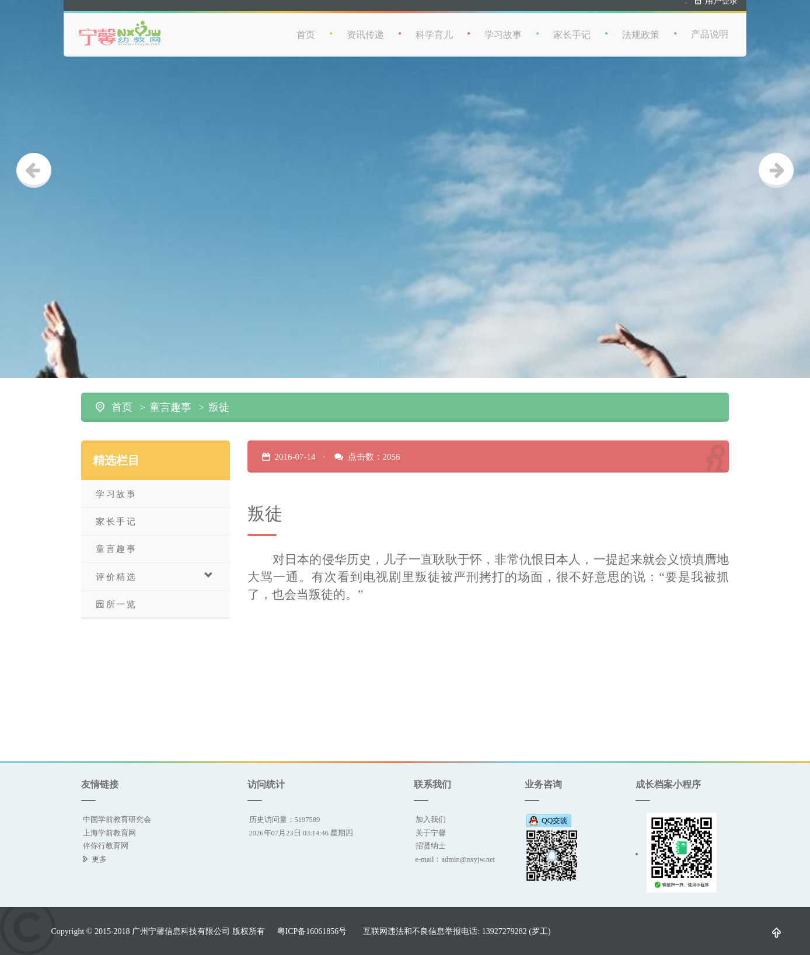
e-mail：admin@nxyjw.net (455, 859)
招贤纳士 (431, 845)
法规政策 (640, 29)
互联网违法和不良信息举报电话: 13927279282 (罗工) (456, 931)
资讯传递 (365, 29)
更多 (99, 859)
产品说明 (709, 29)
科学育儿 (434, 29)
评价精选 (155, 576)
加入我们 (431, 819)
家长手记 (572, 29)
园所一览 (116, 604)
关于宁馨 (431, 833)
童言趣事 (170, 407)
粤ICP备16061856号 (312, 931)
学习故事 (503, 29)
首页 (305, 29)
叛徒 (218, 407)
